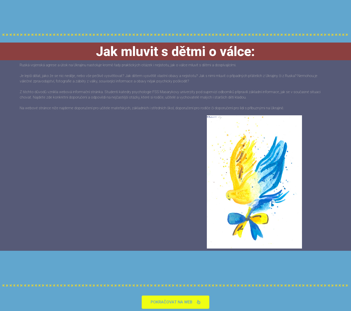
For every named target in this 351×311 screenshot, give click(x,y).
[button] (175, 302)
